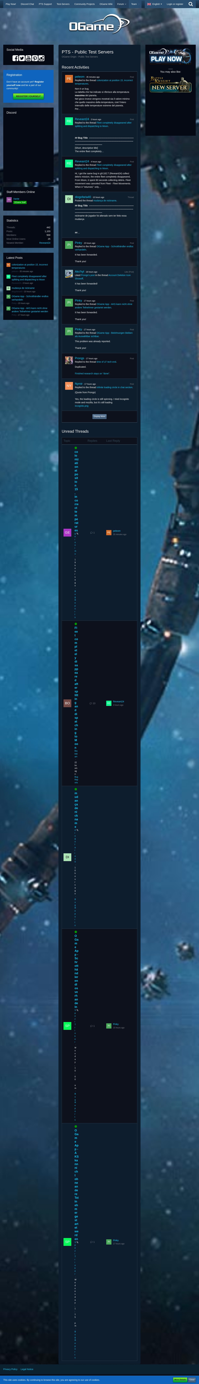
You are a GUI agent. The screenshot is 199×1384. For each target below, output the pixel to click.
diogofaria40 (17, 291)
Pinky (14, 303)
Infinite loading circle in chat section (114, 387)
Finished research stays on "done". (92, 373)
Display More (99, 416)
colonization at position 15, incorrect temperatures (77, 491)
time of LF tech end (106, 362)
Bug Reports (76, 780)
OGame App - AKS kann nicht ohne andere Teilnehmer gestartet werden (77, 1185)
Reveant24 (44, 243)
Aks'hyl (79, 271)
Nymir (79, 383)
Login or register (175, 4)
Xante (16, 198)
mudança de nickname (23, 288)
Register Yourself (28, 96)
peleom (15, 271)
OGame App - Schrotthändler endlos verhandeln (76, 971)
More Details (180, 1380)
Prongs (79, 358)
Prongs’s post (88, 275)
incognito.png (81, 406)
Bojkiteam (76, 754)
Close (191, 1380)
